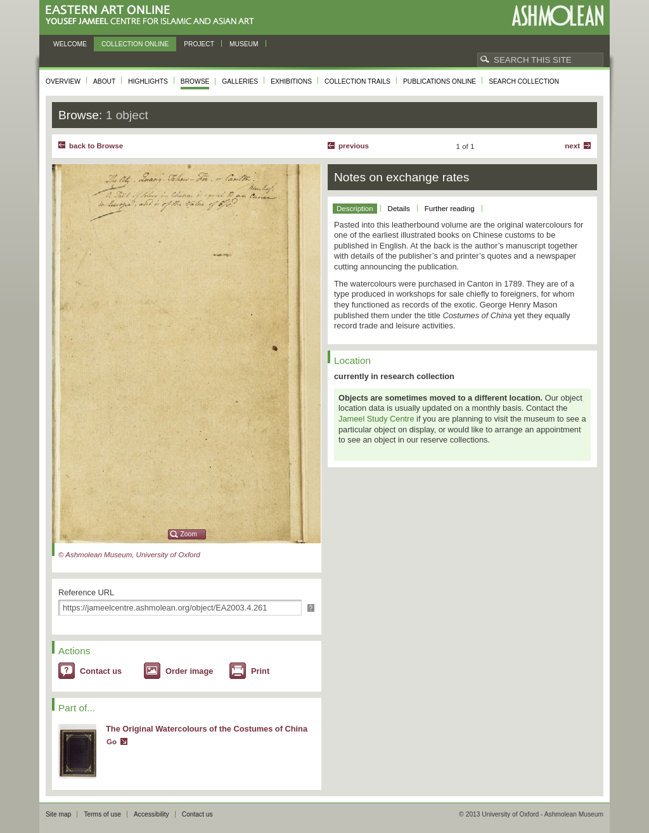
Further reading (450, 208)
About (104, 81)
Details (399, 208)
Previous (353, 146)
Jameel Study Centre (376, 418)
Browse (195, 81)
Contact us (101, 671)
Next (572, 146)
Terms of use (102, 814)
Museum (244, 44)
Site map (58, 814)
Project (199, 44)
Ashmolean (557, 15)
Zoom (189, 534)
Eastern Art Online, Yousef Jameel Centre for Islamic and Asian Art (153, 15)
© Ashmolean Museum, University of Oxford (129, 555)
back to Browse (96, 146)
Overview (63, 81)
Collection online (135, 44)
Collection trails (357, 81)
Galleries (240, 81)
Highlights (148, 81)
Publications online (439, 81)
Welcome (70, 44)
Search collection (524, 81)
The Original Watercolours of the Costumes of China (206, 728)
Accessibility (151, 814)
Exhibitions (291, 81)
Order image (189, 671)
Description (355, 208)
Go (111, 742)
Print (260, 671)
